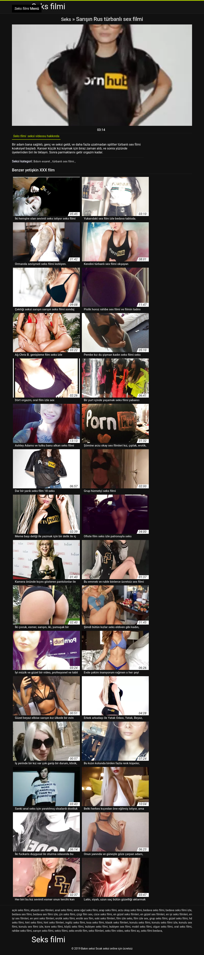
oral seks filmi (182, 928)
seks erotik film (78, 932)
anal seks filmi (63, 911)
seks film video (114, 932)
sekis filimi (61, 932)
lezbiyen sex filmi (120, 928)
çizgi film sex (84, 915)
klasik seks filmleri (117, 923)
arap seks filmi (108, 911)
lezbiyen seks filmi (96, 928)
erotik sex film (84, 919)
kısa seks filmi (95, 923)
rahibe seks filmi (22, 932)
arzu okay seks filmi (130, 911)
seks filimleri (96, 932)
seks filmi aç (132, 932)
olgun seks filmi (163, 928)
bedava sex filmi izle (45, 915)
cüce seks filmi (103, 915)
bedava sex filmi (22, 915)
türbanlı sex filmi (65, 163)
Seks (66, 19)
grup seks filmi (158, 919)
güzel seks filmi (178, 919)
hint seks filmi (33, 923)
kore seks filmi (54, 928)
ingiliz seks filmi (75, 923)
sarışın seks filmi (43, 932)
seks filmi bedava (151, 932)
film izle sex (141, 919)
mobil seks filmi (142, 928)
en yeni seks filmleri (42, 919)
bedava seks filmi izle (179, 911)
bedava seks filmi (153, 911)
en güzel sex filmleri (152, 915)
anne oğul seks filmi (86, 911)
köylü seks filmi (74, 928)
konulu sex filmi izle (31, 928)
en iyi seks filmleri (177, 915)
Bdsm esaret (42, 163)
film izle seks (124, 919)
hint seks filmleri (54, 923)
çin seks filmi (67, 915)
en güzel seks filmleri (126, 915)
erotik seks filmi (65, 919)
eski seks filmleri (105, 919)
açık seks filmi (20, 911)
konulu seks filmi (140, 923)
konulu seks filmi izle (165, 923)
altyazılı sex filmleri (42, 911)
